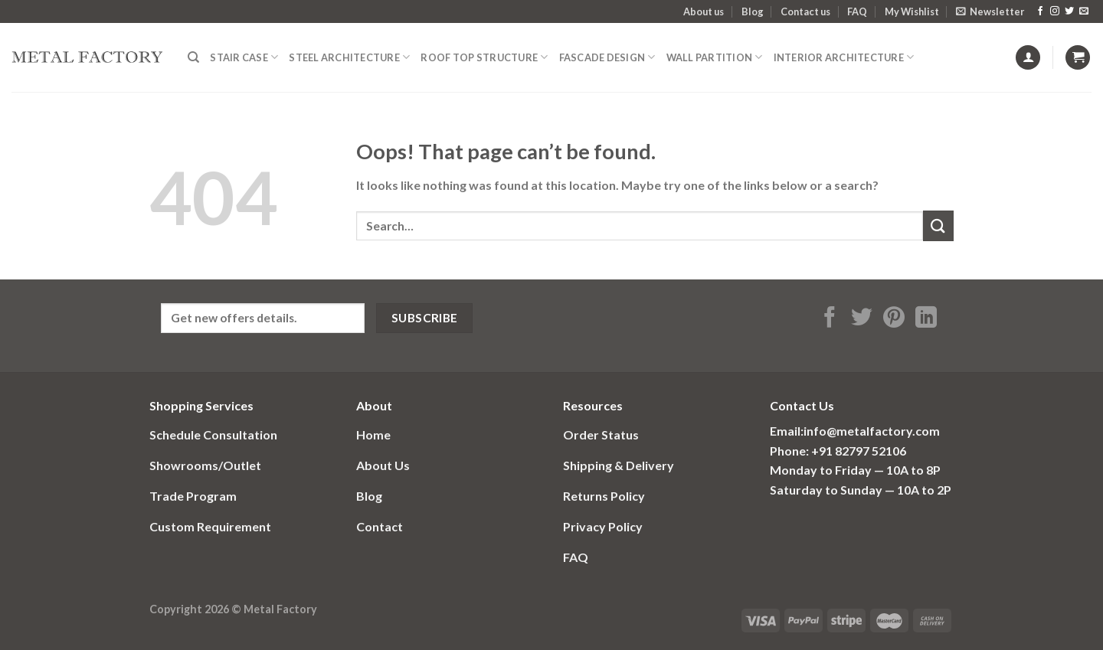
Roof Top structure (484, 57)
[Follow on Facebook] (1040, 11)
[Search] (193, 57)
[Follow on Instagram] (1054, 11)
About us (703, 11)
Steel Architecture (349, 57)
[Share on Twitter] (861, 319)
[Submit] (938, 225)
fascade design (607, 57)
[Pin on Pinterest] (894, 319)
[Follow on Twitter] (1069, 11)
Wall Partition (714, 57)
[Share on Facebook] (829, 319)
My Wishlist (912, 11)
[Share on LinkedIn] (926, 319)
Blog (752, 11)
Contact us (805, 11)
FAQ (857, 11)
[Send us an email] (1083, 11)
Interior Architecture (844, 57)
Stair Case (244, 57)
